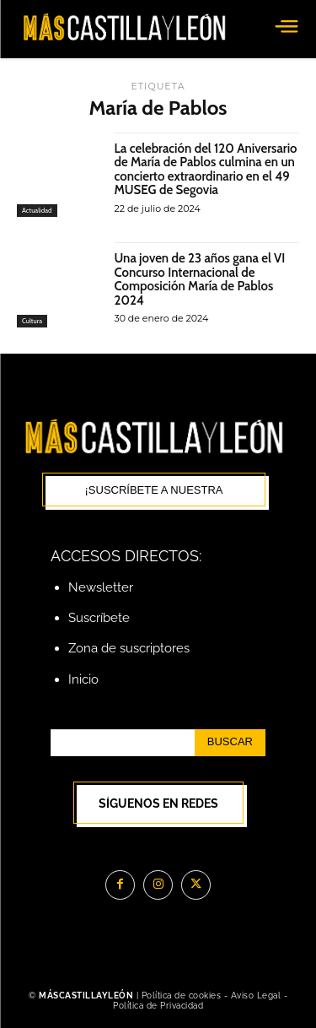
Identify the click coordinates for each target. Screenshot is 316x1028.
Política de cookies (182, 995)
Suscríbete (99, 617)
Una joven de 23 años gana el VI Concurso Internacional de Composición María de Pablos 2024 (200, 279)
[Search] (230, 742)
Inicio (83, 679)
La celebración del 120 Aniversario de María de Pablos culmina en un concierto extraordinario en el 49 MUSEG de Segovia (206, 169)
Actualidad (37, 210)
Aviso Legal (257, 995)
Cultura (32, 321)
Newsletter (100, 587)
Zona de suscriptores (129, 648)
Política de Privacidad (158, 1005)
